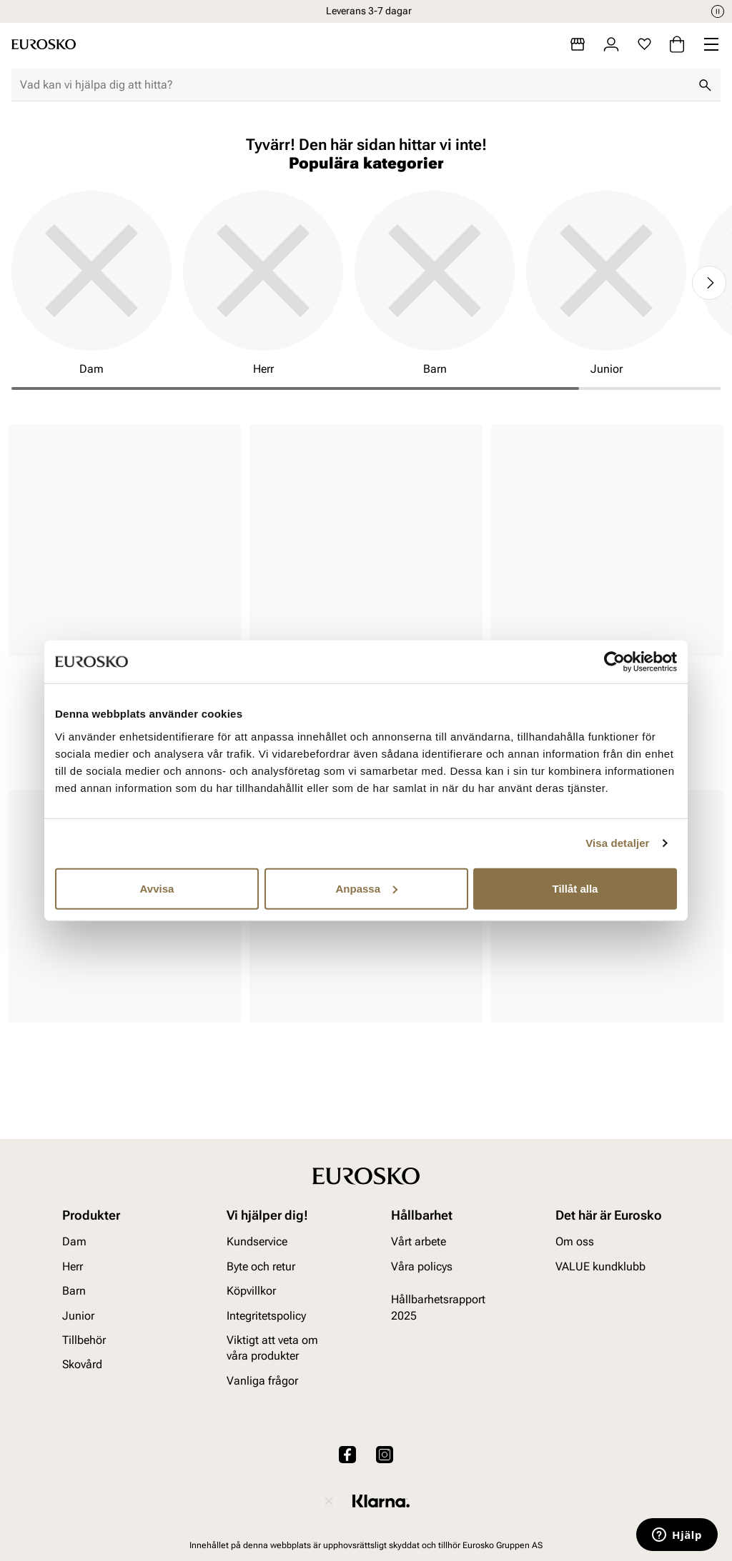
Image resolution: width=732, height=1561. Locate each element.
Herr (72, 1266)
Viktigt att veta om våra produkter (272, 1347)
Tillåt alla (575, 888)
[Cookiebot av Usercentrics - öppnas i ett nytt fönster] (614, 662)
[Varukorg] (677, 44)
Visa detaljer (617, 843)
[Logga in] (611, 44)
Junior (78, 1315)
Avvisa (157, 888)
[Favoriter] (644, 44)
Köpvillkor (251, 1291)
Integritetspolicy (266, 1315)
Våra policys (421, 1266)
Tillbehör (84, 1340)
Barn (74, 1291)
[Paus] (717, 11)
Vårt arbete (418, 1241)
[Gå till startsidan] (43, 44)
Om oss (574, 1241)
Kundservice (257, 1241)
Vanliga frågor (262, 1380)
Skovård (82, 1364)
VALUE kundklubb (600, 1266)
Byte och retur (261, 1266)
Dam (74, 1241)
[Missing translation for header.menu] (711, 44)
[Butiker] (577, 44)
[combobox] (354, 85)
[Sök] (705, 85)
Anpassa (366, 888)
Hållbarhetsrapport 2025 (438, 1307)
